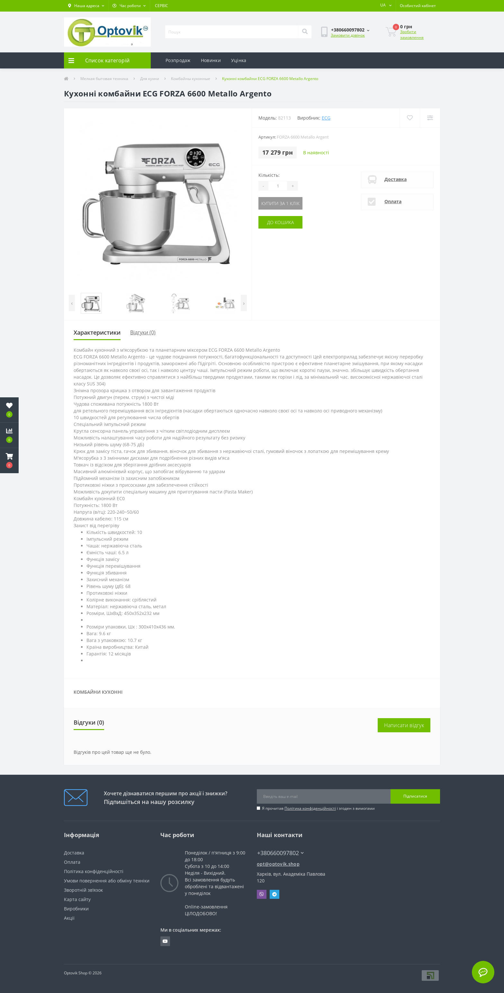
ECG (326, 118)
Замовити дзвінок (348, 35)
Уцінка (239, 60)
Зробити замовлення (412, 34)
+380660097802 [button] (280, 853)
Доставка (395, 179)
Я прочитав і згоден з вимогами (318, 808)
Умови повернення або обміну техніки (106, 881)
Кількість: (269, 175)
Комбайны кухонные (190, 78)
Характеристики (97, 332)
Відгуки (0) (143, 332)
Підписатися (415, 796)
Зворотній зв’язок (83, 890)
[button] (86, 6)
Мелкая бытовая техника (104, 78)
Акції (69, 918)
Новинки (211, 60)
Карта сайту (77, 899)
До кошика (280, 222)
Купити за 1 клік (280, 203)
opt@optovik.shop (278, 864)
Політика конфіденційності (310, 808)
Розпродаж (178, 60)
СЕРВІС (161, 5)
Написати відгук (404, 725)
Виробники (76, 909)
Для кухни (149, 78)
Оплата (392, 201)
